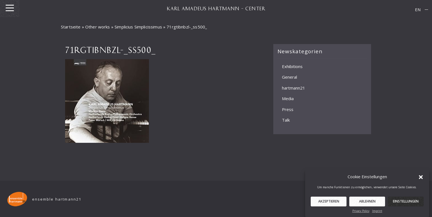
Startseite (71, 27)
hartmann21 (293, 87)
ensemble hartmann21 (57, 199)
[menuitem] (418, 9)
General (289, 77)
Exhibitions (292, 66)
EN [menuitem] (418, 9)
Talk (286, 120)
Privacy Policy (360, 213)
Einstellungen (406, 203)
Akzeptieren (328, 203)
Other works (97, 27)
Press (287, 109)
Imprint (377, 213)
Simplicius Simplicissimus (138, 27)
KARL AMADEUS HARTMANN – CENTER (216, 8)
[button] (421, 178)
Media (288, 98)
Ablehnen (367, 203)
